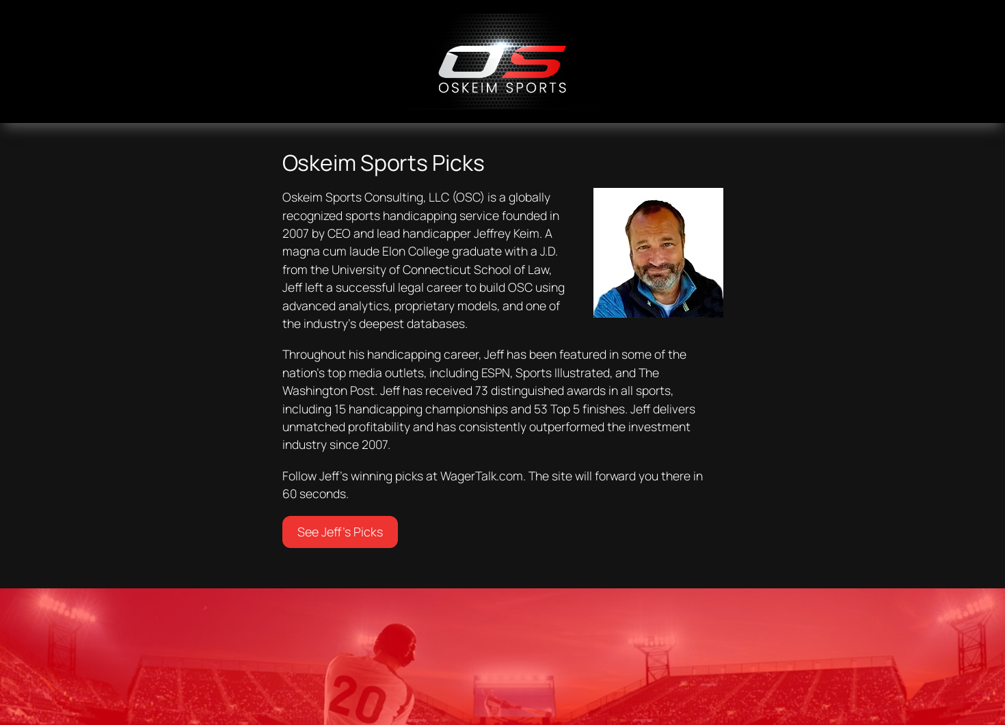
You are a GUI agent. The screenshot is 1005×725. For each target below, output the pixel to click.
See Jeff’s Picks (340, 531)
